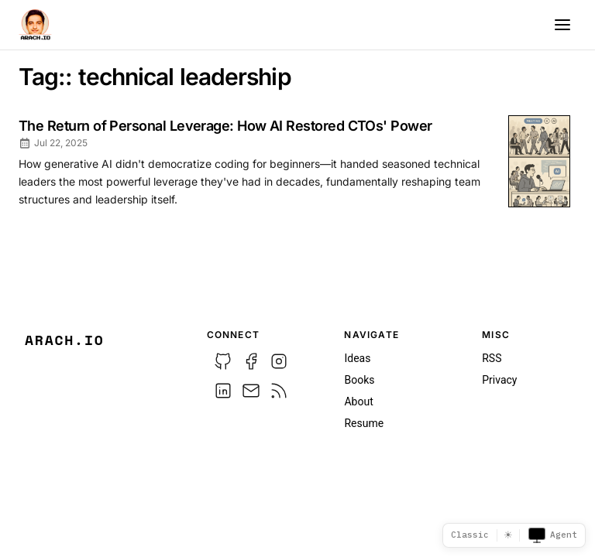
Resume (363, 423)
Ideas (357, 358)
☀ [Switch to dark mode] (508, 535)
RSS (491, 358)
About (358, 401)
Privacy (499, 380)
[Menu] (562, 25)
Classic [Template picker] (470, 534)
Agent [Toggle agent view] (552, 535)
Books (359, 380)
